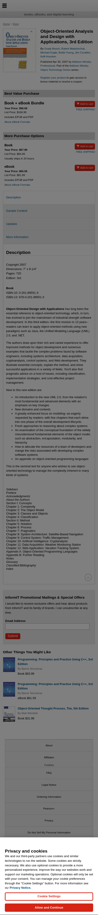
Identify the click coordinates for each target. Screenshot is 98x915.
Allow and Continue (49, 910)
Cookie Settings (48, 898)
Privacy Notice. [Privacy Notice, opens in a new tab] (20, 890)
